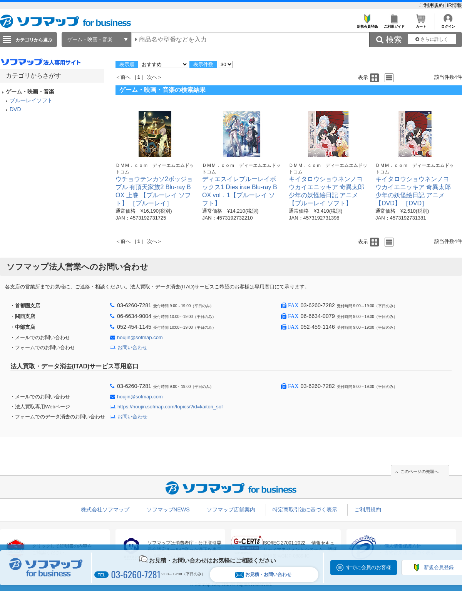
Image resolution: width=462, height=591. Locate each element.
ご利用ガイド (394, 24)
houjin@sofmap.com (140, 337)
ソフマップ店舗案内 (231, 509)
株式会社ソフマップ (105, 509)
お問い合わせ (132, 347)
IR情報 (454, 5)
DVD (15, 109)
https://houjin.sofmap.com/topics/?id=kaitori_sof (170, 407)
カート (421, 24)
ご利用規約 (432, 5)
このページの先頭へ (419, 471)
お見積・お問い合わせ (263, 575)
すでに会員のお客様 (368, 567)
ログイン (447, 24)
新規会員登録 (367, 24)
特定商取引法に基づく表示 (305, 509)
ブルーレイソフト (31, 100)
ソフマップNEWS (168, 509)
